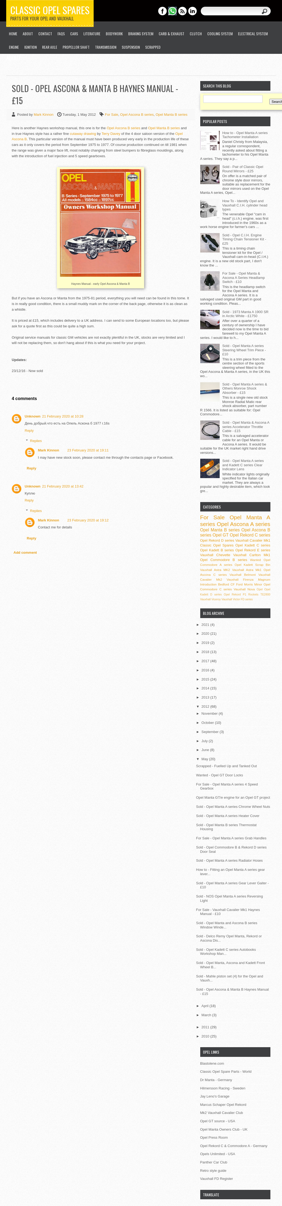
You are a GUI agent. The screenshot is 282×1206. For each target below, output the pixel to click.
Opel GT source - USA (217, 1121)
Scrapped (153, 47)
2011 (206, 1027)
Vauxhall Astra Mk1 (246, 570)
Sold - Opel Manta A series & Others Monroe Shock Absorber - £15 (244, 388)
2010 (206, 1036)
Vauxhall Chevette (215, 555)
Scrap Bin (262, 564)
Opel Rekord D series (217, 540)
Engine (14, 47)
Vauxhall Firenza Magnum (248, 579)
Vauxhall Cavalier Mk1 (252, 540)
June (206, 750)
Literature (91, 33)
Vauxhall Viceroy (210, 599)
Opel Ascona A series (243, 524)
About (28, 33)
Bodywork (114, 33)
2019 (206, 643)
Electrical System (253, 33)
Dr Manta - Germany (216, 1080)
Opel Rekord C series (250, 535)
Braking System (140, 33)
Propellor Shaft (76, 47)
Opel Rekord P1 (235, 594)
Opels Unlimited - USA (217, 1154)
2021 (206, 625)
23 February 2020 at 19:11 (87, 450)
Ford (239, 584)
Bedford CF (226, 584)
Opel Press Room (214, 1137)
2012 (206, 706)
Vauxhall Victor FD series (237, 599)
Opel (260, 589)
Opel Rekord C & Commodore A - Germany (233, 1146)
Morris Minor (253, 584)
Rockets (253, 594)
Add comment (25, 553)
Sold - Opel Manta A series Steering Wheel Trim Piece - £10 (244, 350)
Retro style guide (213, 1171)
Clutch (196, 33)
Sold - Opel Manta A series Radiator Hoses (229, 860)
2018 (206, 652)
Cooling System (220, 33)
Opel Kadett (244, 564)
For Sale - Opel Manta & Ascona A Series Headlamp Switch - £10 (243, 277)
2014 (206, 688)
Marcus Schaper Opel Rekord (223, 1105)
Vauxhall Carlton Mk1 (251, 555)
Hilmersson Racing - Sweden (223, 1088)
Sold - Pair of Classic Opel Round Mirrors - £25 (242, 169)
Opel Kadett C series (252, 545)
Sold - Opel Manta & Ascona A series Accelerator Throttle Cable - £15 (245, 426)
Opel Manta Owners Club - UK (224, 1129)
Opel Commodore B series (223, 560)
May (205, 759)
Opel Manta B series (172, 115)
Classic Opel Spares (50, 10)
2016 (206, 670)
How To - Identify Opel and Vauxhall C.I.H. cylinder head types (244, 205)
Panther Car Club (213, 1162)
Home (13, 33)
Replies (36, 441)
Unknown (33, 416)
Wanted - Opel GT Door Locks (219, 775)
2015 (206, 679)
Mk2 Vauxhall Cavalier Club (221, 1113)
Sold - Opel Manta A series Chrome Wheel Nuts (233, 807)
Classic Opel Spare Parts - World (226, 1072)
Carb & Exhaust (171, 33)
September (211, 732)
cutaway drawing (83, 134)
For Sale (111, 115)
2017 (206, 661)
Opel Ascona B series (137, 115)
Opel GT (221, 535)
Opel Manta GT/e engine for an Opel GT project (233, 797)
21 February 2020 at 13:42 (62, 486)
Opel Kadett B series (217, 550)
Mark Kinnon (44, 115)
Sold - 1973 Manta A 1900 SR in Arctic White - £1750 (245, 314)
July (205, 741)
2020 (206, 634)
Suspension (131, 47)
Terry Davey (110, 134)
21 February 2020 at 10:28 (62, 416)
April (206, 1006)
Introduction (208, 584)
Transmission (105, 47)
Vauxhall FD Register (216, 1179)
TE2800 (265, 594)
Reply (29, 431)
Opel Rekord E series (252, 550)
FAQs (61, 33)
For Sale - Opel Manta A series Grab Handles (231, 838)
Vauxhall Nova (244, 589)
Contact (45, 33)
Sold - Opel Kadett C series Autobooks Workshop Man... (226, 952)
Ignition (30, 47)
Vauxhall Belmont (242, 574)
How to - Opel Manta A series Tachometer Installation (245, 135)
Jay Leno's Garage (215, 1096)
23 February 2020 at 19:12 (87, 520)
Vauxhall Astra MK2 (215, 570)
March (207, 1015)
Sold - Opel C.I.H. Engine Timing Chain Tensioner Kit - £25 (244, 239)
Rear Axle (49, 47)
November (210, 713)
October (208, 723)
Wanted (255, 560)
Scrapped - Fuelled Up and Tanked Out (226, 766)
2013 (206, 697)
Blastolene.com (212, 1063)
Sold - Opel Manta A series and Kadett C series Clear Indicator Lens (243, 465)
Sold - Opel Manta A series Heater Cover (228, 816)
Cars (74, 33)
